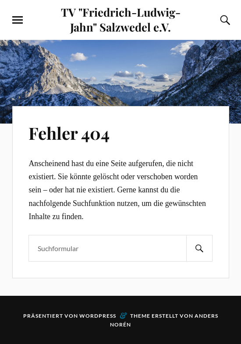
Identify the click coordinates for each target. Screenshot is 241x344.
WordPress (97, 315)
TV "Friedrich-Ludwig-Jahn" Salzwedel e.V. (121, 19)
